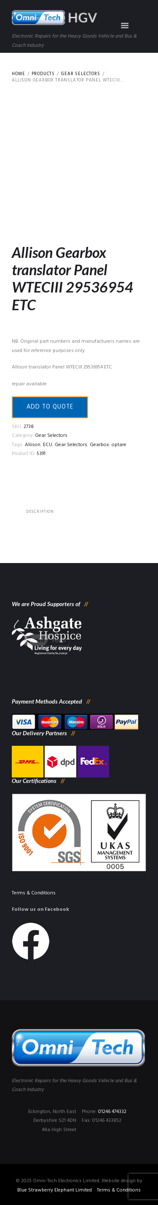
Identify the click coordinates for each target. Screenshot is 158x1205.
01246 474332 (112, 1112)
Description (40, 512)
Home (18, 74)
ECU (47, 445)
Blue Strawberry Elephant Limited (54, 1190)
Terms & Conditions (34, 893)
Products (43, 74)
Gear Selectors (80, 74)
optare (119, 445)
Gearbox (99, 445)
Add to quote (50, 407)
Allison (32, 445)
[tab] (40, 512)
